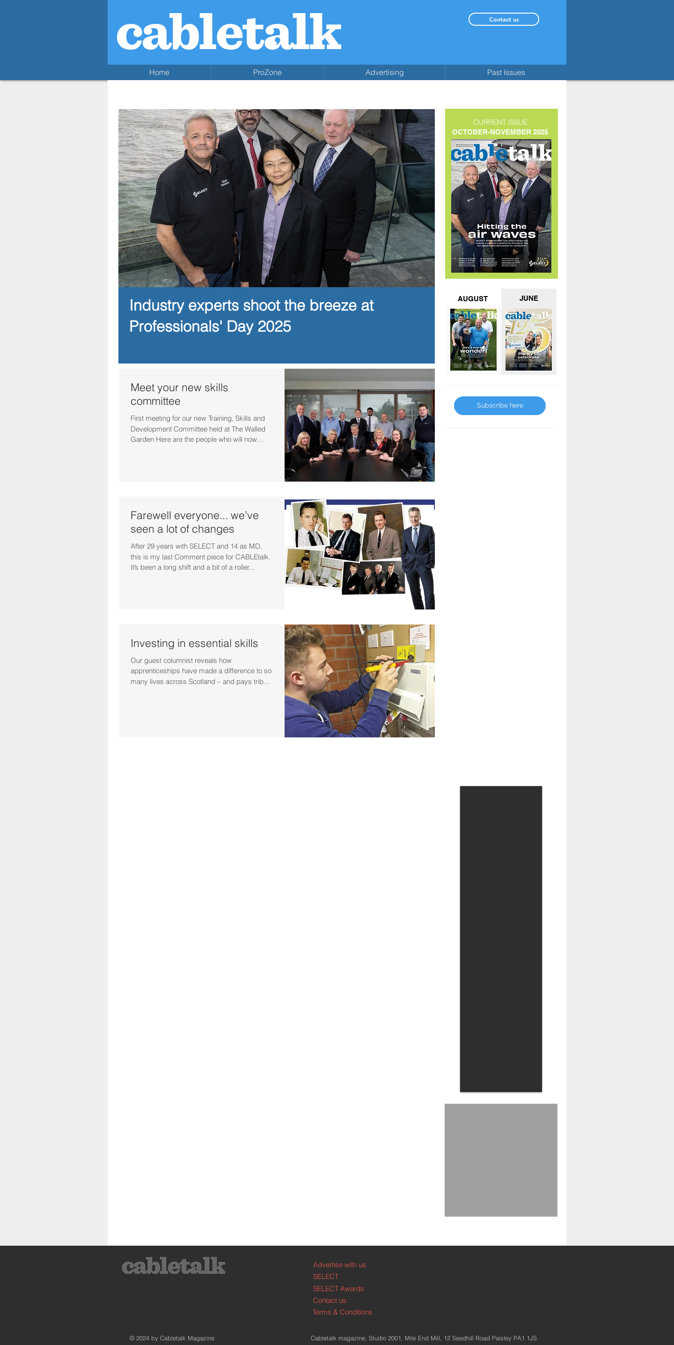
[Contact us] (504, 19)
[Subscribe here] (500, 405)
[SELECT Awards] (348, 1288)
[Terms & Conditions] (348, 1312)
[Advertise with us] (348, 1265)
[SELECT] (348, 1276)
